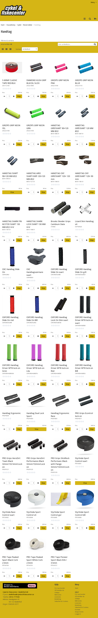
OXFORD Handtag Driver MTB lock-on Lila (35, 368)
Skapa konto (79, 612)
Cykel (19, 25)
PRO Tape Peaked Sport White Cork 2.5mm (34, 560)
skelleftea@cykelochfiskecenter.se (21, 594)
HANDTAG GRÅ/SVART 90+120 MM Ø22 (59, 128)
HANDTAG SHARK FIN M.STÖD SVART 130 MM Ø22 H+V (12, 224)
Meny (93, 2)
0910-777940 (14, 597)
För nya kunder (60, 588)
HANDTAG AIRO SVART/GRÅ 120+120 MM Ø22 (35, 176)
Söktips (57, 593)
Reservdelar (27, 25)
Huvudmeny (10, 25)
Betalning (58, 599)
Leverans (58, 597)
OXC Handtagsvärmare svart (34, 272)
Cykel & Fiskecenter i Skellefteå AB (15, 592)
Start (3, 25)
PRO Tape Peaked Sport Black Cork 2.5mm (10, 560)
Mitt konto (58, 595)
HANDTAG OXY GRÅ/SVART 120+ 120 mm (60, 176)
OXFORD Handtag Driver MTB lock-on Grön (11, 368)
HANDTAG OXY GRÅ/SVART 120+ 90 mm (84, 176)
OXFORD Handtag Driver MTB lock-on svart (84, 320)
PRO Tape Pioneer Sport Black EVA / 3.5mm (59, 560)
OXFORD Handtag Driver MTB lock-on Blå (84, 368)
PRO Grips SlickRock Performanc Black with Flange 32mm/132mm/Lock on (60, 464)
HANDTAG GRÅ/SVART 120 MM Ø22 (84, 128)
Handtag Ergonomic (11, 413)
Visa (12, 192)
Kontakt (77, 610)
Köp (19, 96)
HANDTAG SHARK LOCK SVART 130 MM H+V (36, 224)
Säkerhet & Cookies (61, 601)
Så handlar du (59, 590)
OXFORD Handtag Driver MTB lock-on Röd (60, 368)
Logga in (78, 614)
